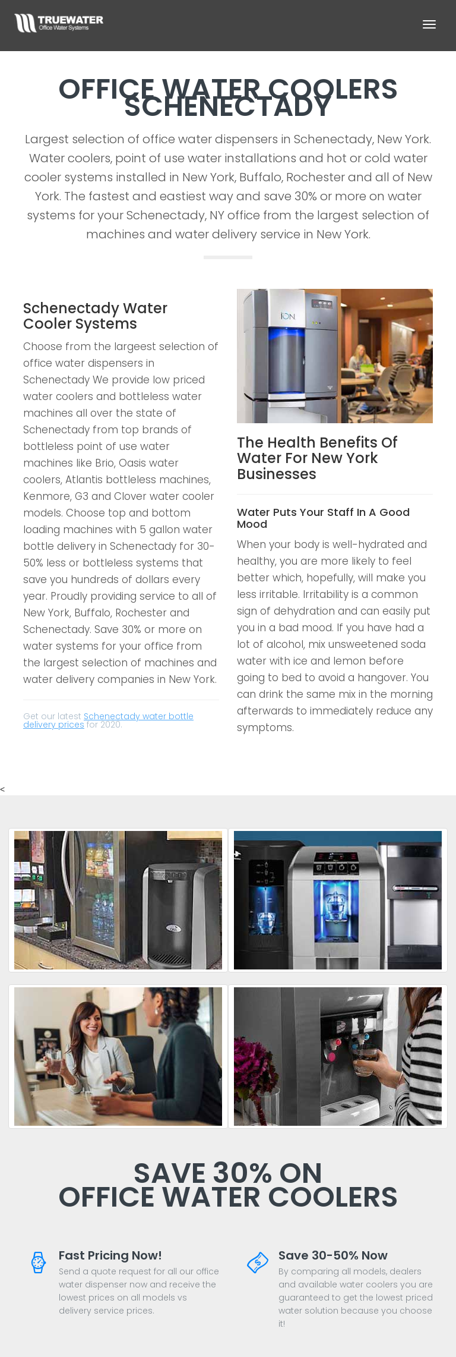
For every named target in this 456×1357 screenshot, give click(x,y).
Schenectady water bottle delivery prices (108, 720)
